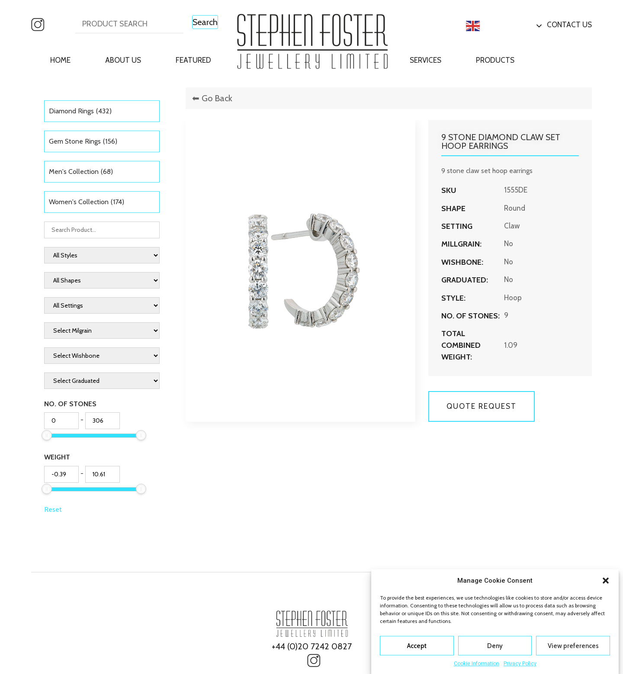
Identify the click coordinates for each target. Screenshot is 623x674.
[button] (605, 580)
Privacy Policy (520, 664)
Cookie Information (476, 664)
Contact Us (569, 24)
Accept (417, 646)
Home (60, 60)
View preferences (573, 646)
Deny (495, 646)
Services (425, 60)
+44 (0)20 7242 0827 (312, 646)
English (487, 26)
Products (495, 60)
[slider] (47, 435)
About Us (123, 60)
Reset (53, 509)
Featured (193, 60)
